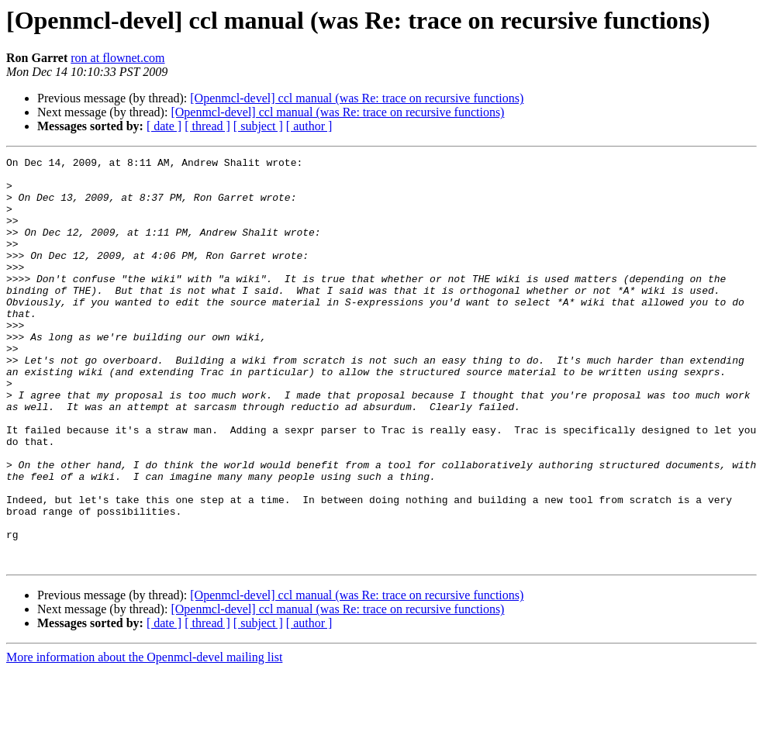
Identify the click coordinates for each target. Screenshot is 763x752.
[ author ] (309, 126)
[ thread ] (207, 126)
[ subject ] (258, 126)
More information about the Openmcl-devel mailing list (144, 738)
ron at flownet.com (117, 57)
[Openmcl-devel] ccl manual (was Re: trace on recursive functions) (356, 98)
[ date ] (164, 126)
